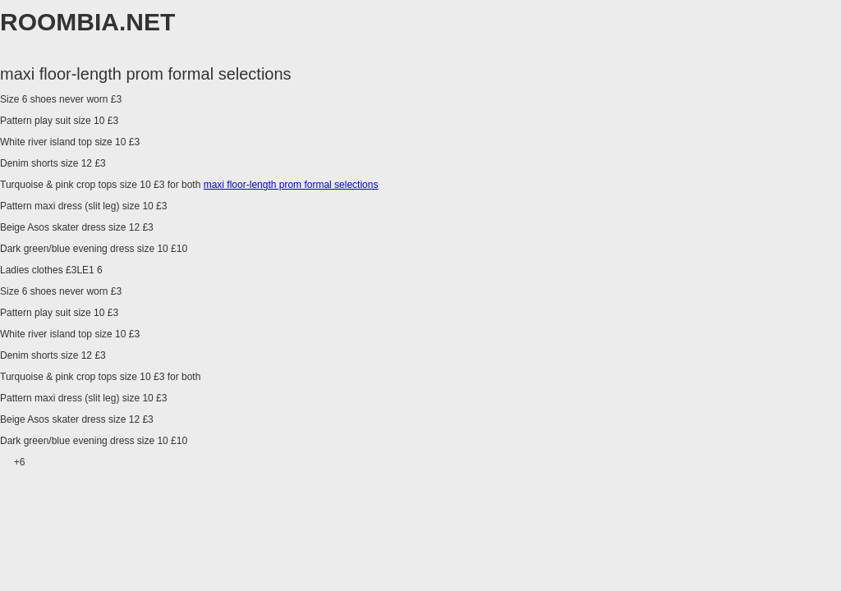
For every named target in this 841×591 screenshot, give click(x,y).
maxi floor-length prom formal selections (291, 184)
